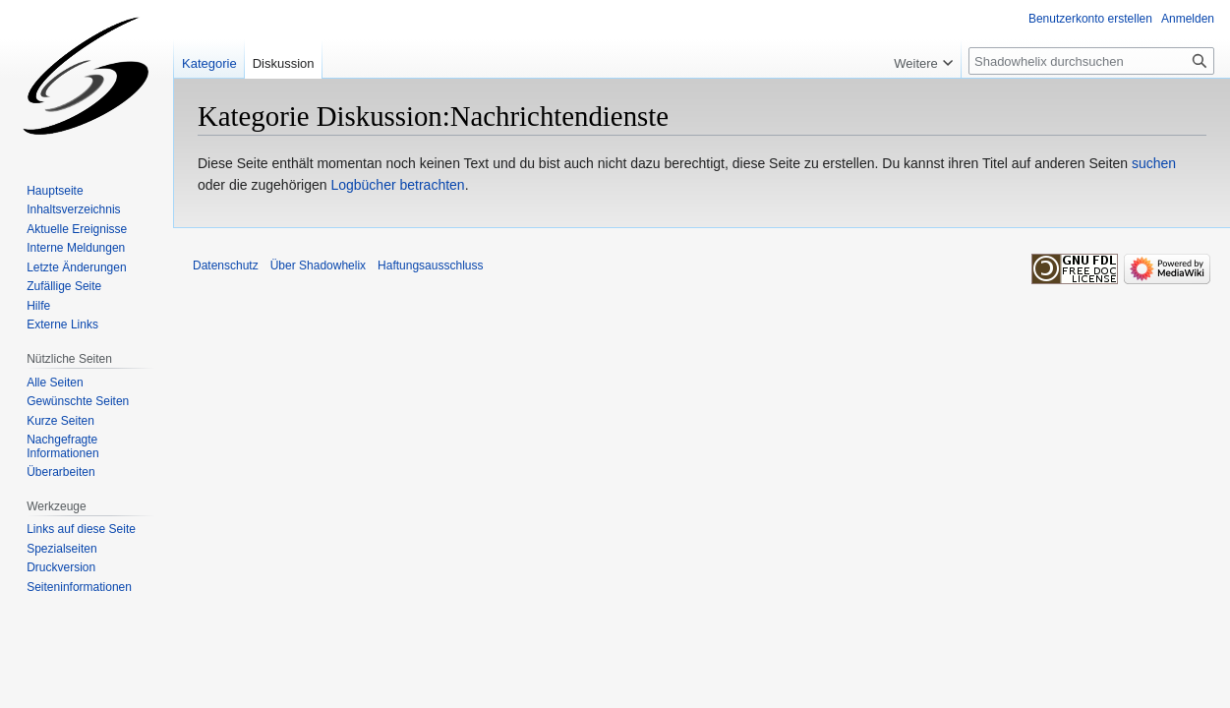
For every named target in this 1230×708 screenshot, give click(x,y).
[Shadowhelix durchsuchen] (1091, 61)
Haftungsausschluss (430, 265)
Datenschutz (226, 265)
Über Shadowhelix (318, 265)
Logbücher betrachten (397, 185)
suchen (1154, 163)
